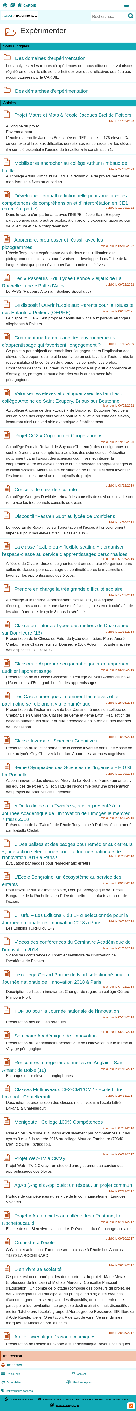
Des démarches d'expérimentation (52, 91)
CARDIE (26, 5)
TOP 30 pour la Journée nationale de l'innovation (66, 1011)
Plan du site (10, 1374)
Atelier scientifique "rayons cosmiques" (55, 1336)
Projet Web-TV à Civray (40, 1158)
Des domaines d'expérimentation (50, 58)
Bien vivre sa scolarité (38, 1269)
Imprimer (14, 1365)
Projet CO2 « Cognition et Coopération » (58, 435)
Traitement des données (16, 1391)
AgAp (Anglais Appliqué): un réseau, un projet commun (73, 1185)
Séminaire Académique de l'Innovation (56, 1035)
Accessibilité (10, 1382)
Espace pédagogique (67, 1405)
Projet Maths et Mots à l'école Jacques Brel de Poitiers (73, 115)
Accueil (7, 15)
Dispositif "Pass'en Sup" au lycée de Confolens (65, 516)
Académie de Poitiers (21, 1399)
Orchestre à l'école (35, 1242)
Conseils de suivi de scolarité (46, 489)
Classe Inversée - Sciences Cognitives (56, 740)
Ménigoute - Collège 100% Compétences (59, 1122)
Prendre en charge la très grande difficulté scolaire (69, 589)
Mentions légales (78, 1382)
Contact (78, 1374)
